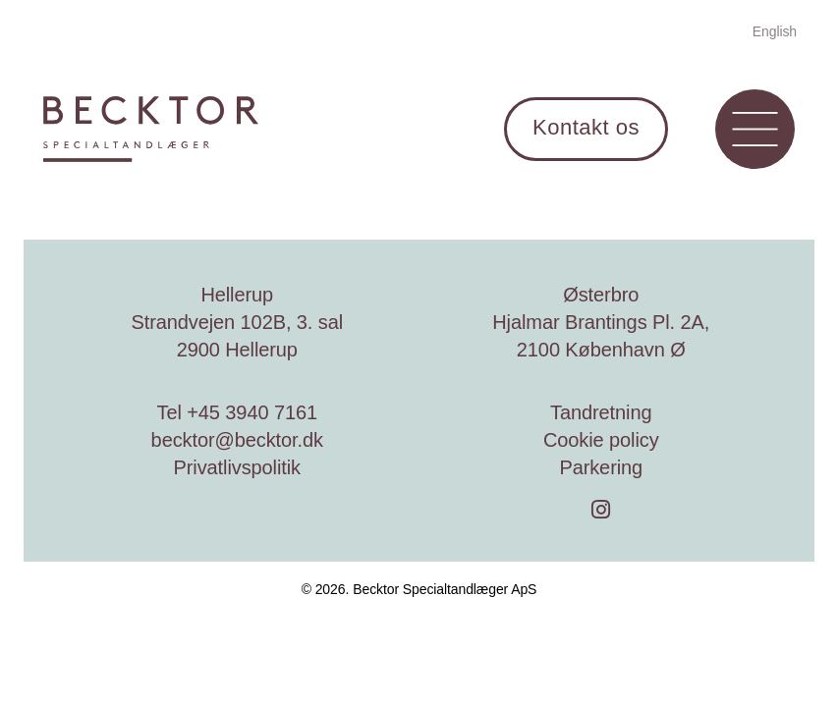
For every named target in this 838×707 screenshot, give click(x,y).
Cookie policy (601, 440)
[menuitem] (775, 30)
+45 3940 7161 (252, 412)
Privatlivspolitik (237, 467)
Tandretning (600, 412)
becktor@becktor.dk (237, 440)
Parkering (600, 467)
